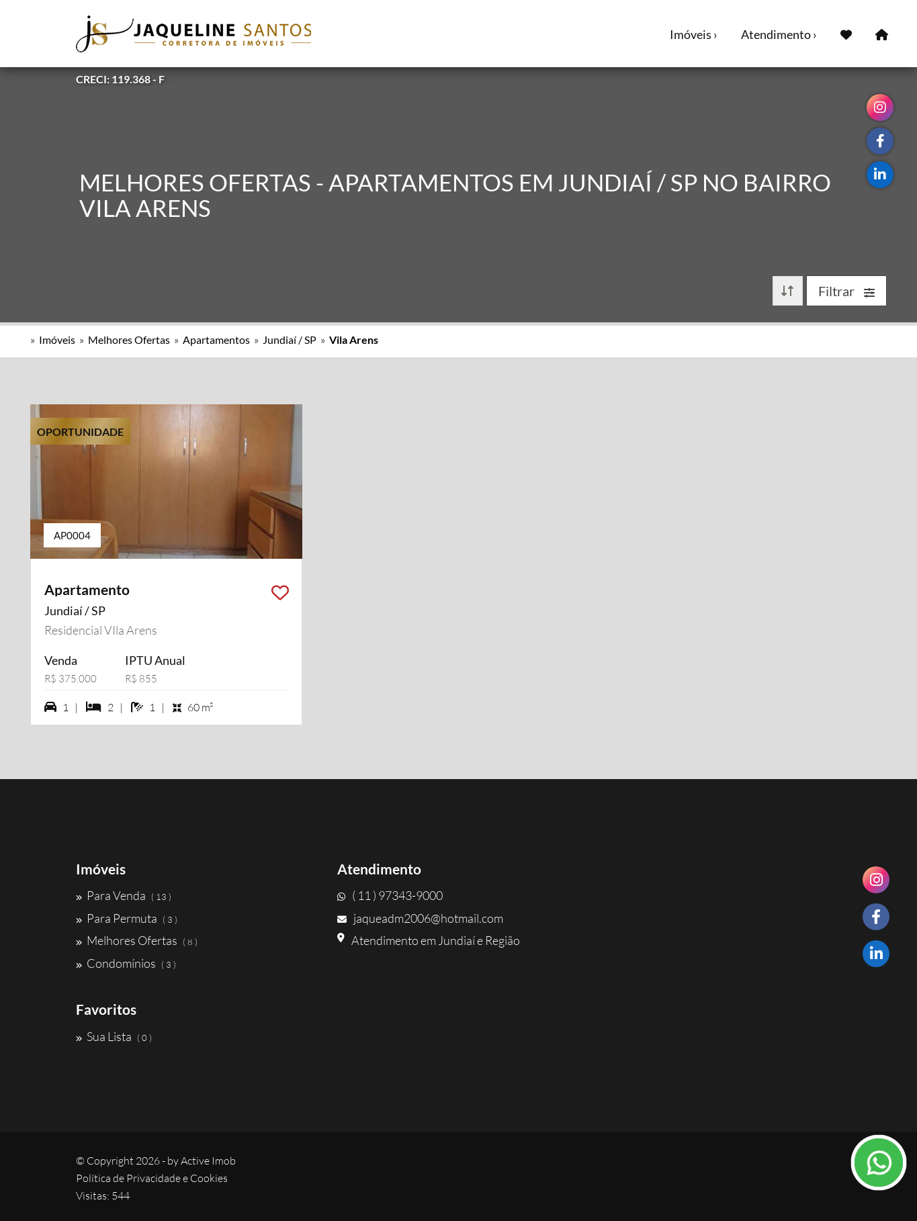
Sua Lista (114, 1036)
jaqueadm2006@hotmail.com (420, 918)
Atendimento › (779, 34)
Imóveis (57, 339)
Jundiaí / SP (289, 339)
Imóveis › (693, 34)
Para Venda (123, 895)
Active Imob (208, 1160)
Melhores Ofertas (129, 339)
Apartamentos (216, 339)
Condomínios (126, 963)
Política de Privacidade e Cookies (152, 1178)
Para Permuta (126, 918)
